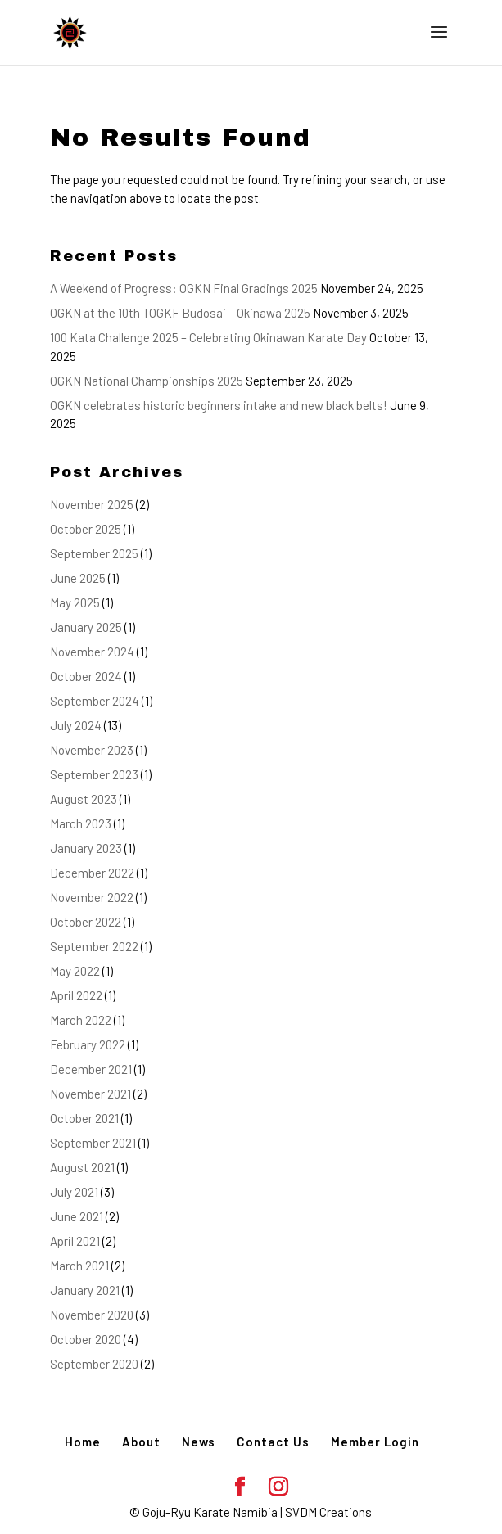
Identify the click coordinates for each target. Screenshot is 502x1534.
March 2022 (80, 1020)
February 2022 (87, 1044)
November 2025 (91, 504)
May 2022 (75, 970)
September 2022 (94, 946)
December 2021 (91, 1069)
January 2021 (85, 1290)
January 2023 (86, 848)
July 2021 (74, 1191)
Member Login (375, 1441)
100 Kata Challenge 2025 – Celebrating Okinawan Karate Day (208, 337)
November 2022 (91, 897)
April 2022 (76, 995)
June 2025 (78, 578)
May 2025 (75, 602)
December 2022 (92, 872)
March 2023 (80, 823)
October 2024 (86, 676)
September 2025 (94, 553)
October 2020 (85, 1339)
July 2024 (76, 725)
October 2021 (84, 1118)
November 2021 (90, 1093)
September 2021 (93, 1142)
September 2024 (94, 700)
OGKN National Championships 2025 (146, 380)
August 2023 (83, 799)
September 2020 (94, 1363)
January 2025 (86, 627)
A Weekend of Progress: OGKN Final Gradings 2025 (184, 288)
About (141, 1441)
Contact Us (273, 1441)
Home (83, 1441)
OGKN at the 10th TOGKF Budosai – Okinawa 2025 (180, 312)
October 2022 (85, 921)
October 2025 (85, 528)
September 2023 (94, 774)
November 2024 (92, 651)
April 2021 (75, 1241)
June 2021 (76, 1216)
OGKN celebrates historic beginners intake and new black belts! (218, 405)
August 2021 (82, 1167)
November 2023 (91, 749)
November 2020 (91, 1314)
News (198, 1441)
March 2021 (79, 1265)
